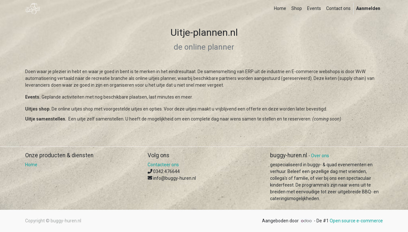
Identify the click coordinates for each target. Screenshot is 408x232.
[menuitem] (280, 9)
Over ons (320, 155)
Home (31, 164)
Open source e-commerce (356, 220)
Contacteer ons (163, 164)
